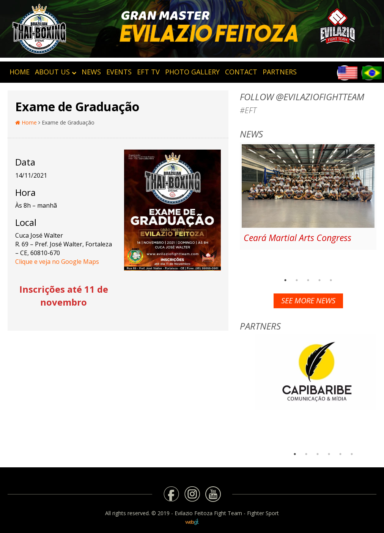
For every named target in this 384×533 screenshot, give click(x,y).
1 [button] (285, 280)
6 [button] (352, 454)
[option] (308, 196)
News (91, 71)
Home (26, 122)
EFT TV (148, 71)
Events (119, 71)
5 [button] (331, 280)
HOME (19, 71)
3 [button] (308, 280)
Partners (280, 71)
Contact (241, 71)
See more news (308, 300)
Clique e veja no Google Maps (57, 261)
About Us (55, 71)
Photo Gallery (192, 71)
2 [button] (297, 280)
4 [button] (319, 280)
